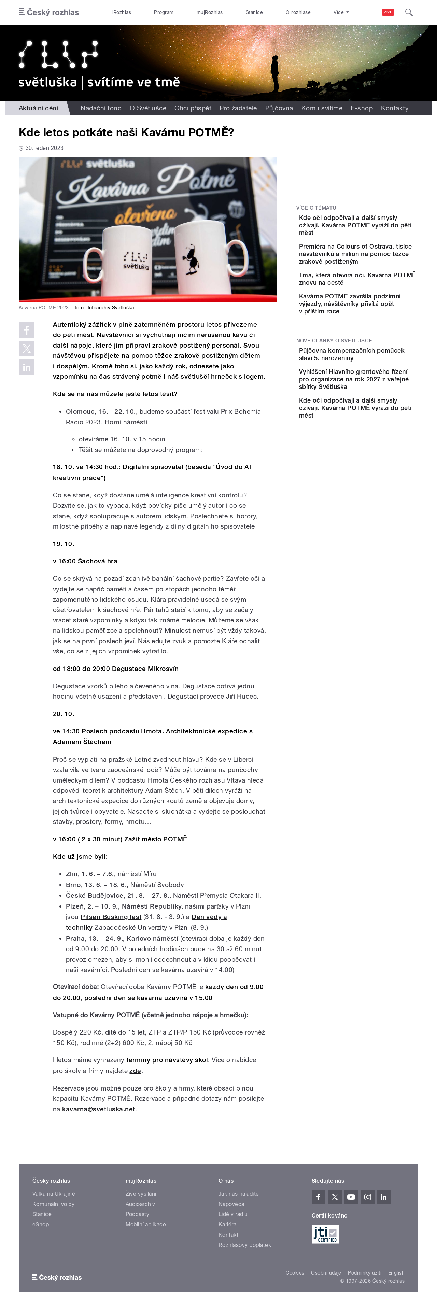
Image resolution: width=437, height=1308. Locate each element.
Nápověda (231, 1204)
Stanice (254, 12)
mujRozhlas (210, 12)
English (396, 1273)
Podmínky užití (364, 1273)
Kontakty (395, 108)
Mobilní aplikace (146, 1224)
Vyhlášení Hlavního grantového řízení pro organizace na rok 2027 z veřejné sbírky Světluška (375, 420)
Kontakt (228, 1235)
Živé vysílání (141, 1194)
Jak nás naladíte (238, 1194)
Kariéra (227, 1224)
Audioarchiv (140, 1204)
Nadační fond (101, 108)
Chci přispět (192, 108)
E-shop (362, 108)
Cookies (295, 1273)
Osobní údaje (326, 1273)
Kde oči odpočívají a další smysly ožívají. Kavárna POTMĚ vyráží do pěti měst (377, 225)
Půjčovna (279, 108)
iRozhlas (121, 12)
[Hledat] (409, 12)
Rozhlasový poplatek (244, 1245)
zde (135, 1071)
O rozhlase (298, 12)
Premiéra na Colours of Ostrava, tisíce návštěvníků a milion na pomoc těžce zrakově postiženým (377, 260)
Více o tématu (316, 208)
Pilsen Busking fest (111, 917)
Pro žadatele (238, 108)
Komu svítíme (322, 108)
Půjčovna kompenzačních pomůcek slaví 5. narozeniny (375, 385)
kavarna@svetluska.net (98, 1109)
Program (163, 12)
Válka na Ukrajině (53, 1194)
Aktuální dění (38, 108)
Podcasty (138, 1214)
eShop (40, 1224)
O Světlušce (148, 108)
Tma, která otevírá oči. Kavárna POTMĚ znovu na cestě (375, 292)
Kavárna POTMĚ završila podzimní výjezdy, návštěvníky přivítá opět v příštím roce (373, 327)
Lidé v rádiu (233, 1214)
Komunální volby (53, 1204)
